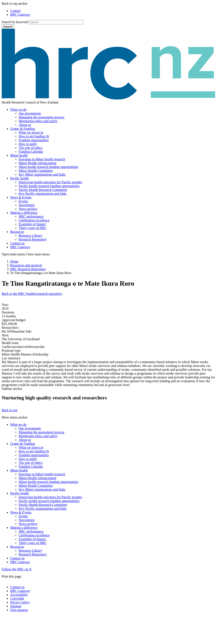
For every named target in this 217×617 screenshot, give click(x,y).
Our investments (30, 113)
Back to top (9, 410)
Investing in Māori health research (42, 159)
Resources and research (26, 265)
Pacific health (19, 178)
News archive (28, 209)
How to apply (28, 144)
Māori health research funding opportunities (48, 167)
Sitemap (15, 606)
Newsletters (27, 205)
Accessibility (19, 594)
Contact (15, 11)
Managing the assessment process (41, 117)
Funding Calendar (31, 151)
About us (25, 125)
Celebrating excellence (34, 220)
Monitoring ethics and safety (38, 121)
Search (7, 26)
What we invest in (31, 132)
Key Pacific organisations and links (43, 193)
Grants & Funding (22, 128)
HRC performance (31, 216)
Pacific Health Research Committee (43, 190)
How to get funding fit (34, 136)
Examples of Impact (32, 224)
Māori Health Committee (36, 170)
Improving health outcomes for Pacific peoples (50, 182)
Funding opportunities (34, 140)
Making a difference (24, 212)
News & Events (20, 197)
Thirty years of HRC (33, 228)
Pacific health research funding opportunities (49, 186)
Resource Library (30, 235)
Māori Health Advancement (37, 163)
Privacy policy (20, 602)
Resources (17, 232)
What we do (18, 109)
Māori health (19, 155)
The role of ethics (30, 148)
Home (14, 261)
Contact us (17, 243)
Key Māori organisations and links (42, 174)
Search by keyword (15, 22)
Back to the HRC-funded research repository (32, 293)
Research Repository (33, 239)
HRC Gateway (20, 14)
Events (23, 201)
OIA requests (19, 610)
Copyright (17, 598)
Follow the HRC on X (17, 569)
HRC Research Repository (28, 269)
